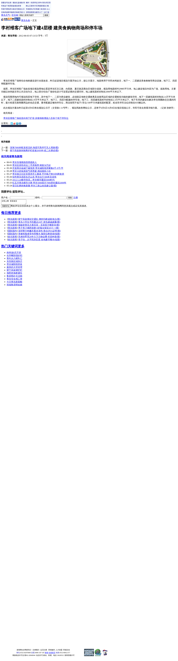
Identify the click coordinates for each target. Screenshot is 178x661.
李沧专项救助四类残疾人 (24, 162)
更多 (17, 213)
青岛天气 (5, 15)
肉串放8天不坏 (14, 253)
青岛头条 (25, 20)
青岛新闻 (17, 156)
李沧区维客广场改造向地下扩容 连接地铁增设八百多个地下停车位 (35, 118)
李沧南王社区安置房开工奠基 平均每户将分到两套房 (38, 174)
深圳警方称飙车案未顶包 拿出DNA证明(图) (39, 231)
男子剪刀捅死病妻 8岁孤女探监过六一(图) (38, 229)
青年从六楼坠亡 (14, 259)
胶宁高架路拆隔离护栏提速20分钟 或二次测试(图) (34, 150)
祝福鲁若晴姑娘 (14, 285)
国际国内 (12, 231)
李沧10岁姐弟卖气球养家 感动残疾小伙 (31, 171)
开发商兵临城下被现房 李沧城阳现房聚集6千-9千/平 (37, 168)
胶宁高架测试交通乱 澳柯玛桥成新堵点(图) (39, 220)
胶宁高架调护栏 (14, 271)
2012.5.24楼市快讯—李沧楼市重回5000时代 (33, 180)
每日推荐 (7, 213)
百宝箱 (15, 15)
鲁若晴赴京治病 (14, 277)
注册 (75, 197)
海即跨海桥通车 (14, 274)
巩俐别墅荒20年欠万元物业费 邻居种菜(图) (39, 237)
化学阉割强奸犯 (14, 256)
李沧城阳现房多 (14, 265)
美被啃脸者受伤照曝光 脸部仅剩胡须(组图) (39, 234)
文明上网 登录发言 (15, 202)
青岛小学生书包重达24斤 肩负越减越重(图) (39, 223)
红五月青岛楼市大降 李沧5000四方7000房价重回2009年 (39, 183)
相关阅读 (6, 156)
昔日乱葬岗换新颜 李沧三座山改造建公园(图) (34, 186)
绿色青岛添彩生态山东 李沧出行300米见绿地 (34, 177)
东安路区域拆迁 (14, 262)
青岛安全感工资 (14, 279)
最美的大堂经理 (14, 268)
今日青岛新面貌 (14, 282)
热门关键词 (9, 247)
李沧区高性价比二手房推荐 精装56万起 (31, 165)
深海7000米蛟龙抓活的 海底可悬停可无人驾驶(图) (34, 147)
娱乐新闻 (12, 237)
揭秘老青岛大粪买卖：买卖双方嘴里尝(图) (39, 226)
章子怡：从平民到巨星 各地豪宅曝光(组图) (39, 240)
